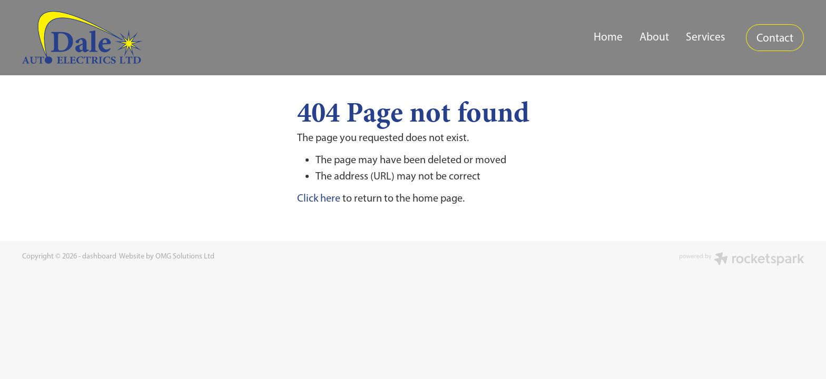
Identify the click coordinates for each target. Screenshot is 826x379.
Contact (774, 37)
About (654, 36)
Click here (318, 198)
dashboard (99, 256)
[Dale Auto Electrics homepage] (100, 37)
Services (705, 36)
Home (608, 36)
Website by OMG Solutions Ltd (166, 256)
